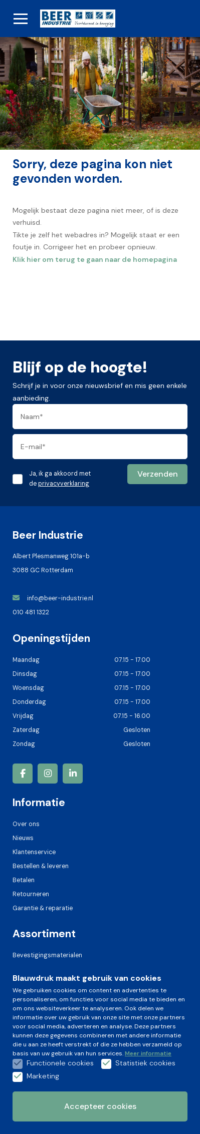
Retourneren (31, 894)
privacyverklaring (63, 484)
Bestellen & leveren (41, 866)
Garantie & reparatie (43, 908)
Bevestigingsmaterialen (47, 955)
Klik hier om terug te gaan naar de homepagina (95, 259)
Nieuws (23, 838)
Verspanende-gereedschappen (59, 1025)
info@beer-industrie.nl (54, 598)
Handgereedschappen (45, 983)
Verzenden (157, 474)
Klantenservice (34, 852)
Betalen (24, 880)
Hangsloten (29, 969)
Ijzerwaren (27, 997)
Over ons (26, 824)
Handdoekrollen (36, 1011)
